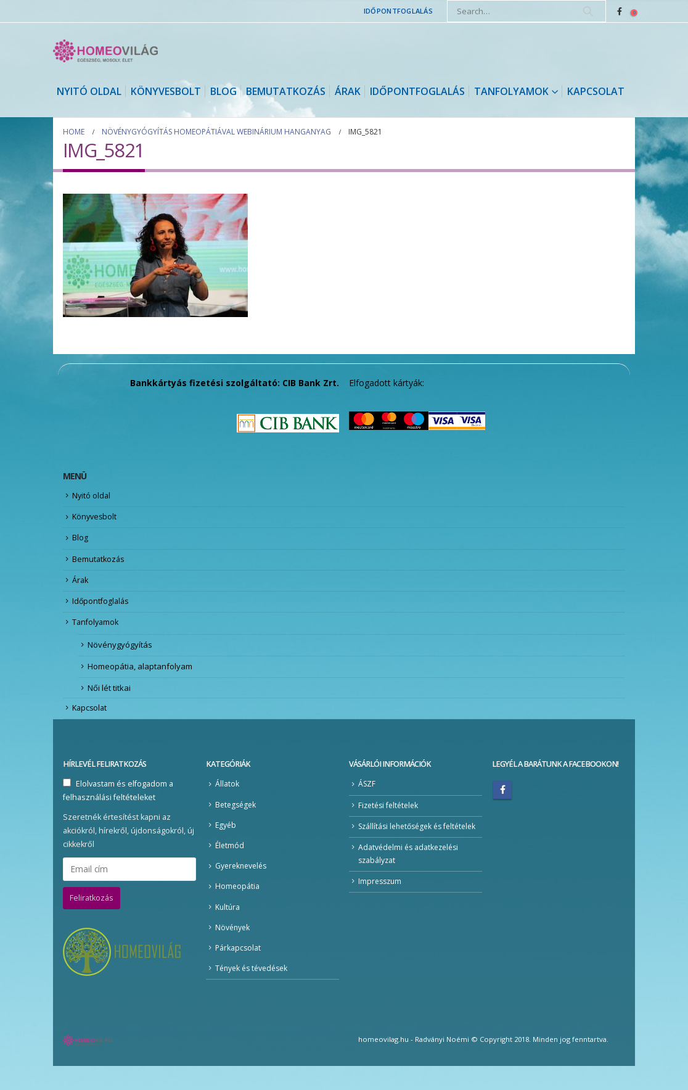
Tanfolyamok (511, 91)
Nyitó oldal (89, 91)
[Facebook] (619, 11)
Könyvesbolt (166, 91)
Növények (233, 949)
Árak (348, 91)
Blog (223, 91)
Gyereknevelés (243, 885)
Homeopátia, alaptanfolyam (140, 677)
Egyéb (226, 842)
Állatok (227, 800)
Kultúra (228, 927)
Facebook (502, 805)
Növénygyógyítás (120, 655)
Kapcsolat (596, 91)
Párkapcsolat (238, 970)
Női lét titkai (109, 700)
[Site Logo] (105, 50)
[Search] (588, 11)
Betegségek (237, 820)
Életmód (230, 863)
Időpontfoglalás (398, 10)
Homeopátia (237, 906)
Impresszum (381, 914)
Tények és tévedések (254, 991)
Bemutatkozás (286, 91)
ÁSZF (367, 800)
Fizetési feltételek (390, 821)
